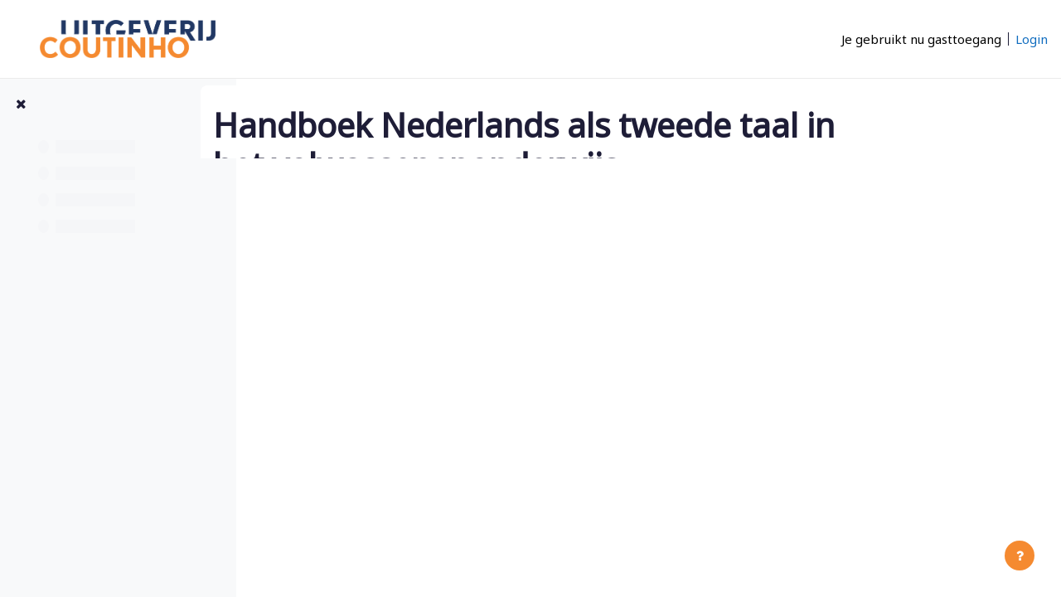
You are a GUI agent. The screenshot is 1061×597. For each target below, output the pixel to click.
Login (1031, 39)
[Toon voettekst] (1019, 555)
